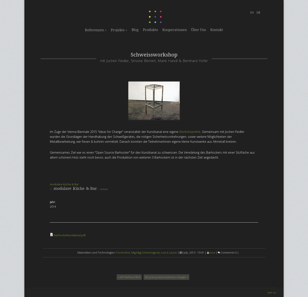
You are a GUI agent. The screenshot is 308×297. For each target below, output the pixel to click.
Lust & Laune (169, 252)
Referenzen (96, 30)
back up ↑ (272, 292)
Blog (135, 30)
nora (212, 252)
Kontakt (216, 30)
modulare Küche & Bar (64, 184)
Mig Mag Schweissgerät (145, 252)
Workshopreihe (189, 132)
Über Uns (198, 30)
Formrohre (123, 252)
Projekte (119, 30)
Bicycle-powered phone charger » (166, 277)
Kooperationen (174, 30)
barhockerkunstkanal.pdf (70, 235)
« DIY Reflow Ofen (129, 277)
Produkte (150, 30)
